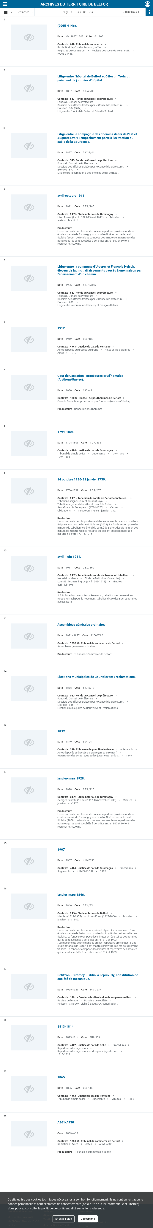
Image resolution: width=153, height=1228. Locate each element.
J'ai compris (88, 1218)
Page (65, 12)
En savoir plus (63, 1218)
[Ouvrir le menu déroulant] (5, 4)
